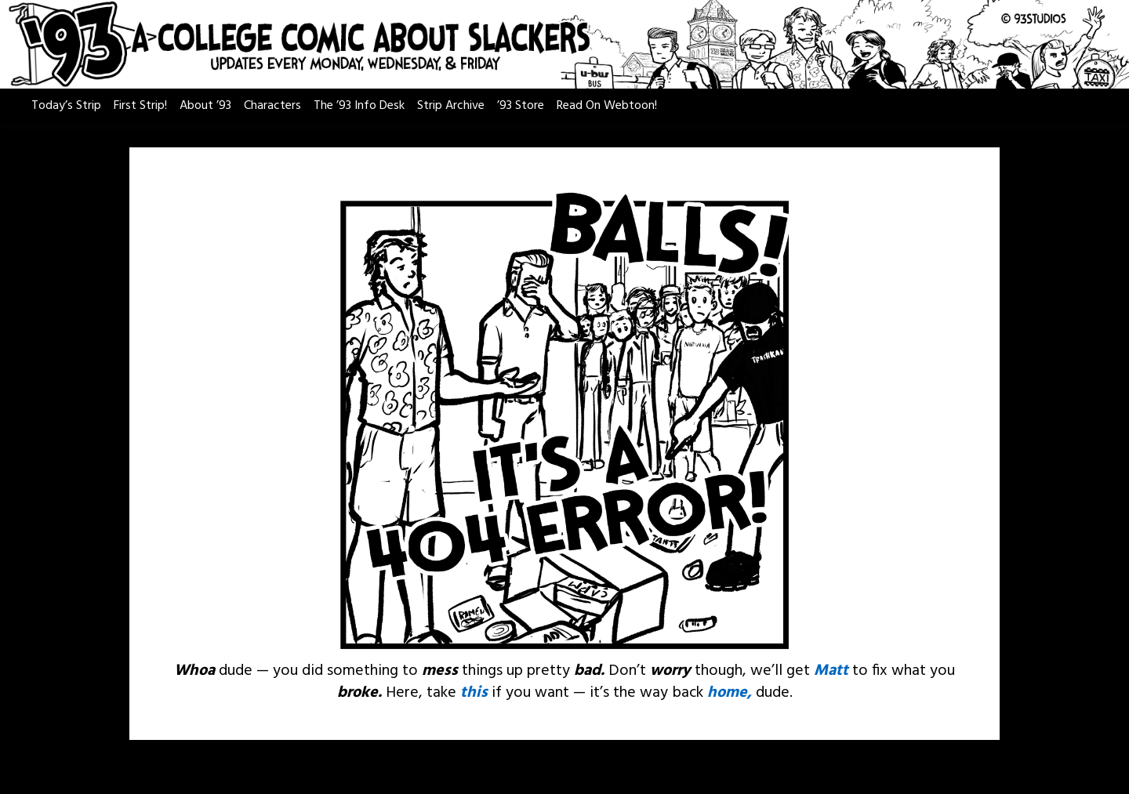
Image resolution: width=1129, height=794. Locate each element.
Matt (831, 670)
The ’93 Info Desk (359, 106)
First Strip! (140, 106)
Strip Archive (451, 106)
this (474, 692)
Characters (272, 106)
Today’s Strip (66, 106)
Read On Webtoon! (607, 106)
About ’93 (205, 106)
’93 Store (520, 106)
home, (729, 692)
